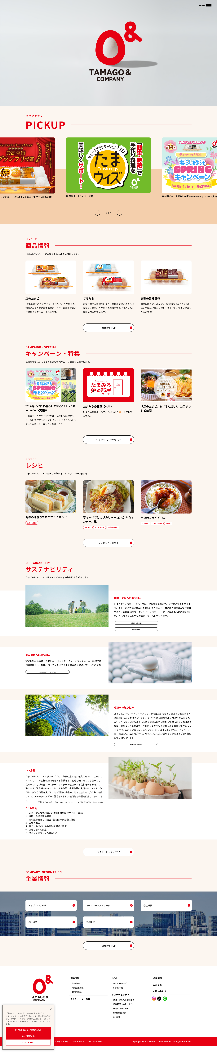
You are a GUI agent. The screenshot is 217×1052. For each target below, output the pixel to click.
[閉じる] (51, 1019)
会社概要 (147, 917)
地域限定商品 (77, 993)
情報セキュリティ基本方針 (56, 1047)
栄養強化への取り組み (136, 629)
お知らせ (157, 990)
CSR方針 (117, 1023)
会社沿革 (32, 934)
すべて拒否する (28, 1045)
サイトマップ (78, 1047)
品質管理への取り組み (122, 1010)
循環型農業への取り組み (136, 755)
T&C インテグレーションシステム (48, 682)
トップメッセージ (37, 917)
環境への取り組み (121, 1014)
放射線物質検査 (136, 637)
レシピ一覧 (118, 993)
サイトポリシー (95, 1047)
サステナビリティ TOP (108, 863)
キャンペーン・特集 (80, 1005)
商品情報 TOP (109, 333)
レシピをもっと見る (108, 548)
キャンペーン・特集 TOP (108, 445)
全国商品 (76, 989)
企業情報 (157, 984)
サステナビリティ (120, 1000)
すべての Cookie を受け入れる (28, 1039)
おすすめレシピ (120, 989)
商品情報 (74, 984)
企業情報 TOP (109, 957)
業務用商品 (77, 998)
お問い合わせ (159, 997)
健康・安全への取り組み (123, 1006)
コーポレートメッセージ (98, 917)
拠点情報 (90, 934)
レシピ (115, 984)
